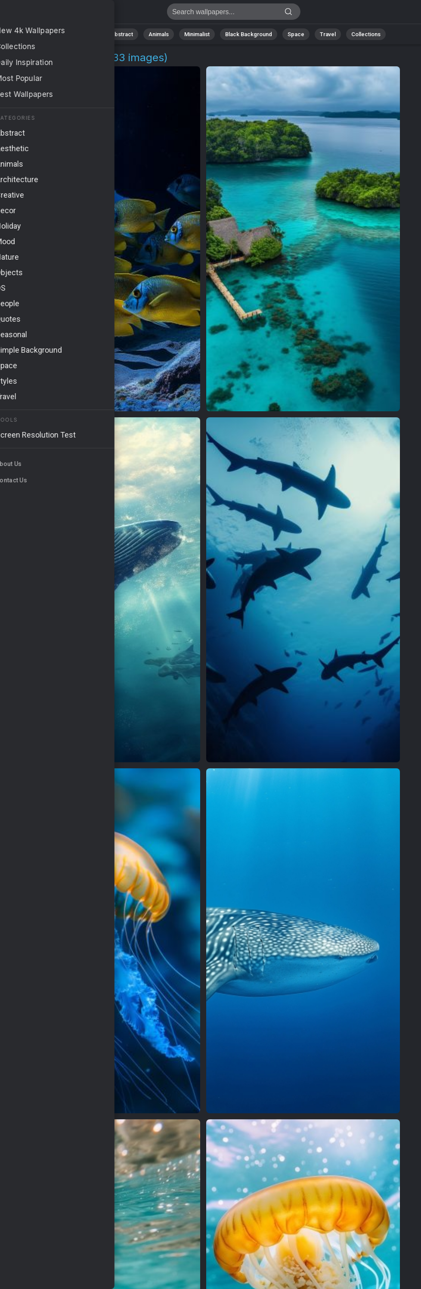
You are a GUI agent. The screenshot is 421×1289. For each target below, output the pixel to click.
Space (296, 34)
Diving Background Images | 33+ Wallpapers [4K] (51, 14)
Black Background (248, 34)
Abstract (122, 34)
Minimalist (197, 34)
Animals (159, 34)
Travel (328, 34)
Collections (366, 34)
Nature (86, 34)
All (59, 34)
